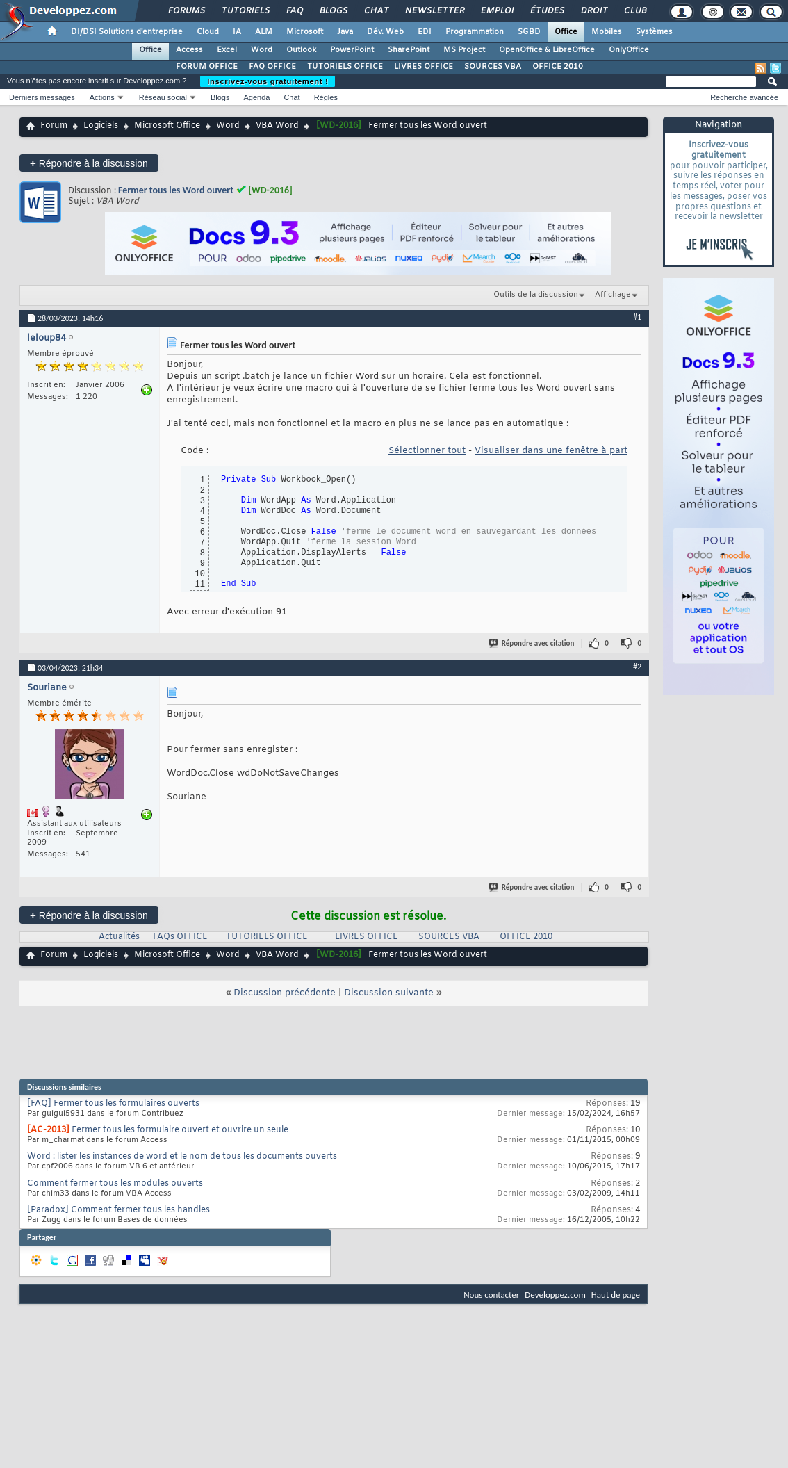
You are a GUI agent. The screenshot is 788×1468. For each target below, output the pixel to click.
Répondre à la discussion (89, 163)
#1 (637, 317)
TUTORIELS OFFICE (345, 67)
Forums (186, 11)
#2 (637, 666)
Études (546, 11)
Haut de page (615, 1294)
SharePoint (408, 50)
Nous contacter (491, 1294)
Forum (53, 125)
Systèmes (654, 32)
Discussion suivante (389, 993)
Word (261, 50)
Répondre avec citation (532, 643)
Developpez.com (555, 1294)
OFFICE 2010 (557, 67)
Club (634, 11)
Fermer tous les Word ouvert (175, 190)
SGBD (529, 32)
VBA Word (277, 125)
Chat (375, 11)
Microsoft (304, 32)
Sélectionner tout (427, 451)
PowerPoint (352, 50)
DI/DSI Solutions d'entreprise (127, 32)
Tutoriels (245, 11)
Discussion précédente (284, 993)
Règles (326, 97)
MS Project (464, 50)
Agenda (256, 97)
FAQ (294, 11)
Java (345, 32)
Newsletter (434, 11)
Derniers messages (42, 97)
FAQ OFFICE (272, 67)
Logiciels (100, 125)
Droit (593, 11)
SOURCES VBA (492, 67)
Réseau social (163, 97)
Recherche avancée (744, 97)
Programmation (474, 32)
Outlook (301, 50)
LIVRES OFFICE (423, 67)
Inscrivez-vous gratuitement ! (267, 81)
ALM (263, 32)
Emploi (496, 11)
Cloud (208, 32)
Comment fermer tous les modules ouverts (115, 1183)
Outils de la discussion (535, 295)
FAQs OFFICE (180, 937)
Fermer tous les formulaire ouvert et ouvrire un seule (180, 1130)
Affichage (613, 295)
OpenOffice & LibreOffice (547, 50)
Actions (102, 97)
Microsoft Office (167, 125)
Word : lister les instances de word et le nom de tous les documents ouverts (182, 1156)
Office (566, 32)
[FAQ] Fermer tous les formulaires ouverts (113, 1103)
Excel (227, 50)
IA (237, 32)
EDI (425, 32)
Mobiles (606, 32)
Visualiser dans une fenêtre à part (551, 451)
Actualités (119, 937)
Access (189, 50)
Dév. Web (385, 32)
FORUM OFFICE (207, 67)
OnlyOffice (629, 50)
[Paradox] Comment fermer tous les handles (118, 1210)
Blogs (333, 11)
